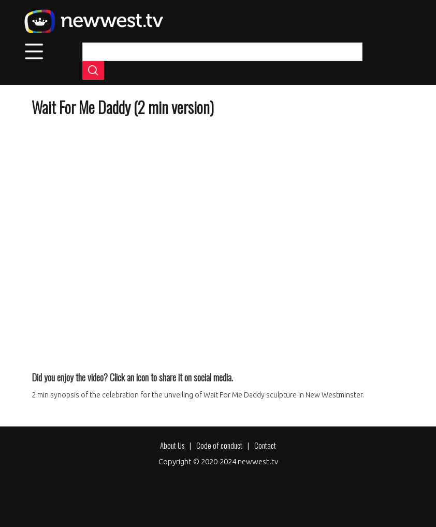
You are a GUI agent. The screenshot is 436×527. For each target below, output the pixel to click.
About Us (172, 445)
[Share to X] (69, 354)
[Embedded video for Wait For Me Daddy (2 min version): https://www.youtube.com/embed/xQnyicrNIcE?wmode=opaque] (218, 231)
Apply (93, 70)
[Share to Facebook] (44, 354)
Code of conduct (219, 445)
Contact (265, 445)
